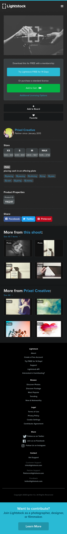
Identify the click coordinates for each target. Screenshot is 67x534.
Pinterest (44, 219)
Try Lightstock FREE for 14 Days (33, 71)
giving (17, 180)
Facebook (12, 219)
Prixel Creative (25, 130)
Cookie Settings (33, 419)
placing (9, 176)
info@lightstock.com (33, 465)
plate (51, 176)
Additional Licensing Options (33, 95)
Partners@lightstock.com (33, 473)
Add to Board (33, 107)
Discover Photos (33, 384)
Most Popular (33, 392)
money (28, 180)
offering (32, 176)
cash (8, 180)
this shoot (33, 232)
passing (20, 176)
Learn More (33, 526)
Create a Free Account (33, 357)
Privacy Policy (33, 415)
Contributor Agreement (33, 423)
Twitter (28, 219)
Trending (33, 396)
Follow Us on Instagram (35, 445)
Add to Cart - (33, 88)
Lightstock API (33, 369)
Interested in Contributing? (33, 373)
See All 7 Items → (12, 236)
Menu (62, 6)
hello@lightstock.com (33, 481)
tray (42, 176)
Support (33, 365)
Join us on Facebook (35, 440)
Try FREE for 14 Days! (33, 361)
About (33, 353)
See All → (8, 295)
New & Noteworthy (33, 400)
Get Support (33, 457)
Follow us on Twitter (35, 436)
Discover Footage (33, 388)
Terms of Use (33, 411)
